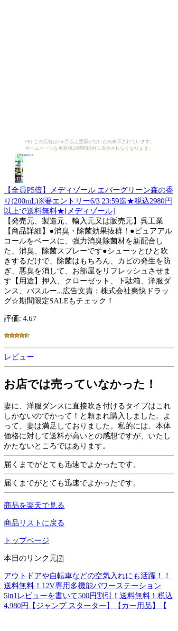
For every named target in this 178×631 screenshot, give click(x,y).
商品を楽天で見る (34, 505)
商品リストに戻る (34, 523)
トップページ (26, 540)
